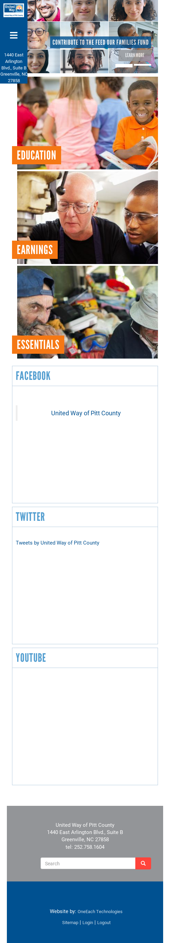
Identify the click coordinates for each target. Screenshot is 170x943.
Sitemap (70, 922)
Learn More (134, 55)
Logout (104, 922)
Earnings (35, 249)
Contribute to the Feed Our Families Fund (101, 42)
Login (87, 922)
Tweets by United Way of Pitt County (57, 542)
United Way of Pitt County (86, 413)
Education (36, 155)
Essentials (38, 344)
